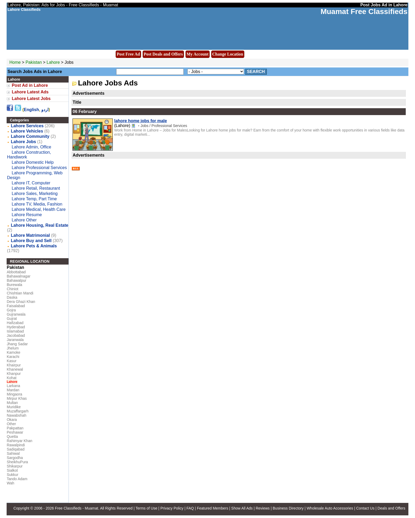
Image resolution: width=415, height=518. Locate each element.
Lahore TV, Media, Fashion (37, 204)
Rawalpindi (16, 445)
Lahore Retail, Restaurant (36, 188)
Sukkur (12, 474)
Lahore (54, 62)
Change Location (227, 54)
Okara (12, 419)
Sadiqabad (15, 449)
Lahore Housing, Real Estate (39, 225)
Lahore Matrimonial (30, 235)
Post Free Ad (128, 54)
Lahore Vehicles (27, 131)
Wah (10, 483)
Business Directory (288, 508)
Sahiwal (13, 453)
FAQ (190, 508)
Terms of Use (146, 508)
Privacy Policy (171, 508)
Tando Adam (17, 479)
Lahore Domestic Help (32, 162)
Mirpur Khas (16, 398)
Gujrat (12, 318)
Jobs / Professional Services (164, 126)
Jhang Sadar (17, 344)
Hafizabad (15, 323)
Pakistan (33, 62)
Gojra (11, 310)
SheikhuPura (17, 462)
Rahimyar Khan (19, 441)
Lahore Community (30, 136)
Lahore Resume (27, 214)
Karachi (13, 357)
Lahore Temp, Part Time (34, 199)
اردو (44, 109)
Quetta (12, 436)
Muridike (14, 407)
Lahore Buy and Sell (31, 240)
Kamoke (13, 352)
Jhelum (13, 348)
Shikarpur (14, 466)
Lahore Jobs (23, 141)
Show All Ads (242, 508)
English (31, 109)
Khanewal (15, 369)
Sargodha (15, 458)
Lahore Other (24, 220)
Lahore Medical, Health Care (39, 209)
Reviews (263, 508)
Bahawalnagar (18, 276)
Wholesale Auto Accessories (329, 508)
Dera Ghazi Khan (21, 301)
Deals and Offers (391, 508)
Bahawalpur (16, 280)
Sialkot (12, 470)
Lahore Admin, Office (31, 147)
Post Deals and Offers (163, 54)
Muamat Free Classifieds (364, 11)
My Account (198, 54)
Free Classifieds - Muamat (76, 508)
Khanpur (14, 373)
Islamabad (15, 331)
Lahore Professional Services (39, 167)
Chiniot (12, 289)
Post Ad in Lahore (30, 85)
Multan (12, 403)
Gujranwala (16, 314)
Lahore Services (27, 126)
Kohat (11, 378)
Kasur (11, 361)
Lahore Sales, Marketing (34, 193)
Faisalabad (16, 306)
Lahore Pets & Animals (34, 246)
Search (256, 71)
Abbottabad (16, 272)
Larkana (13, 386)
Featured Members (212, 508)
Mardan (13, 390)
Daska (12, 297)
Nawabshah (16, 415)
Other (11, 424)
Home (15, 62)
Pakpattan (15, 428)
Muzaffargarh (17, 411)
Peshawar (15, 432)
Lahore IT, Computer (31, 183)
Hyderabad (16, 327)
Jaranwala (15, 340)
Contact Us (365, 508)
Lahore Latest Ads (30, 92)
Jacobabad (16, 335)
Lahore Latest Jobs (31, 98)
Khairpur (14, 365)
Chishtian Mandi (20, 293)
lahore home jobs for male (140, 121)
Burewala (14, 285)
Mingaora (14, 394)
